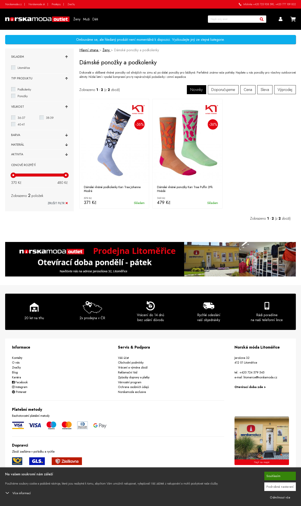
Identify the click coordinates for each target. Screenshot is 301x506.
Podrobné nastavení (280, 487)
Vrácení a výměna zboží (133, 367)
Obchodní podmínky (131, 362)
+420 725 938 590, (264, 4)
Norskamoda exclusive (132, 392)
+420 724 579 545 (252, 372)
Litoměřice (24, 68)
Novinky (196, 89)
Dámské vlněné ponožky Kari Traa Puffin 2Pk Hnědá (185, 189)
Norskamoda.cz (13, 4)
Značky (71, 4)
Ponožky (23, 96)
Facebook (20, 382)
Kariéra (16, 377)
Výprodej (285, 89)
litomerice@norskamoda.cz (260, 377)
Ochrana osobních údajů (133, 387)
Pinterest (19, 392)
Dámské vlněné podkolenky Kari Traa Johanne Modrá (112, 189)
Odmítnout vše (280, 497)
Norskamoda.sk (37, 4)
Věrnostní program (129, 382)
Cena (248, 89)
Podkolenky (24, 89)
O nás (16, 362)
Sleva (265, 89)
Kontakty (17, 358)
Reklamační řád (127, 372)
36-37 (21, 118)
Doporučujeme (223, 89)
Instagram (19, 387)
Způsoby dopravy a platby (134, 377)
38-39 (50, 118)
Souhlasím (273, 476)
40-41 (21, 124)
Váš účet (123, 358)
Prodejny (56, 4)
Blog (15, 372)
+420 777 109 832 (285, 4)
